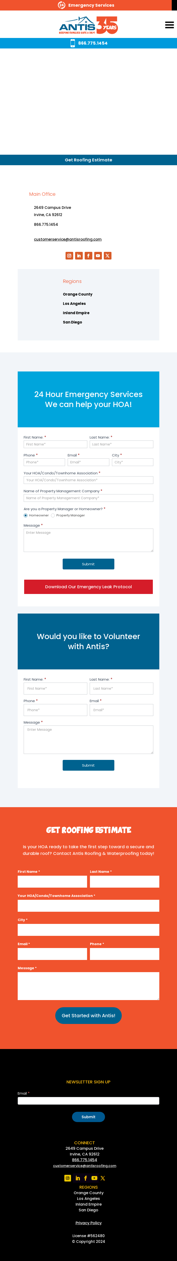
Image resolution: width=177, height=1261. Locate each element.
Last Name (101, 871)
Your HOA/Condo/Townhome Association (62, 473)
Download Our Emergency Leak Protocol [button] (88, 587)
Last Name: (101, 437)
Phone (31, 455)
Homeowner (36, 516)
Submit (88, 564)
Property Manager (68, 516)
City (117, 455)
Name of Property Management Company (63, 490)
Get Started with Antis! (88, 1015)
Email (74, 455)
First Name (29, 871)
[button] (163, 25)
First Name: (35, 437)
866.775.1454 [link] (84, 1160)
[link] (88, 25)
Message (33, 525)
